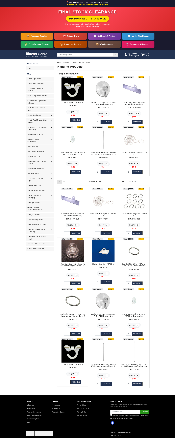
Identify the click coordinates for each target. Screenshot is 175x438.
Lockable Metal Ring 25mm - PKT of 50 (134, 215)
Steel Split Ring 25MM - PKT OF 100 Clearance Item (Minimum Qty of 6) (72, 315)
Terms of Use (81, 405)
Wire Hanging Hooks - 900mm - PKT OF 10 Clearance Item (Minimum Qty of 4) (103, 154)
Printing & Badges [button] (33, 202)
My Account (56, 405)
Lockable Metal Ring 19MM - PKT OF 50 (134, 153)
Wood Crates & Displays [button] (35, 249)
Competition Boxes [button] (34, 115)
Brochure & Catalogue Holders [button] (35, 90)
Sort (122, 182)
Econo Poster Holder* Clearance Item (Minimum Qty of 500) (134, 103)
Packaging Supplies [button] (34, 185)
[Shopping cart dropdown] (145, 55)
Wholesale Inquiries (34, 412)
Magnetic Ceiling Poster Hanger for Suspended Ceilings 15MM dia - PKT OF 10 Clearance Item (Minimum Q (73, 266)
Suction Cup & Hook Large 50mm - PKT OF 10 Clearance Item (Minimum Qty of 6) (103, 104)
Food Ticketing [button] (32, 146)
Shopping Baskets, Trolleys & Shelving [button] (36, 231)
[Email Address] (125, 412)
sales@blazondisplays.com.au (123, 419)
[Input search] (85, 55)
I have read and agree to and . (129, 415)
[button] (132, 55)
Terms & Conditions (131, 415)
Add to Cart (76, 120)
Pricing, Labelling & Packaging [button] (34, 196)
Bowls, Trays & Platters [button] (35, 83)
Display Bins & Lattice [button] (35, 134)
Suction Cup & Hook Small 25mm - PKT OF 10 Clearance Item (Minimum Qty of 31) (73, 154)
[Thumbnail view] (59, 182)
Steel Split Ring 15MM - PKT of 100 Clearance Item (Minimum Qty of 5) (134, 265)
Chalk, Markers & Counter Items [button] (36, 109)
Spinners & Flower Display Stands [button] (36, 238)
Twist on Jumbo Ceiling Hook (73, 102)
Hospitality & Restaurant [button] (35, 168)
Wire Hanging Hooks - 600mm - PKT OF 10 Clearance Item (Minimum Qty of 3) (103, 366)
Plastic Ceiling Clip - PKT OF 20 (103, 264)
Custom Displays (33, 419)
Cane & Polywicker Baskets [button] (37, 96)
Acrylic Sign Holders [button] (34, 79)
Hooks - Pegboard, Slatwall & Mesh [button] (36, 162)
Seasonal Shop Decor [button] (35, 220)
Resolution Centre (58, 412)
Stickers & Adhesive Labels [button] (36, 244)
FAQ (28, 422)
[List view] (64, 182)
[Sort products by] (137, 182)
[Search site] (115, 55)
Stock (40, 67)
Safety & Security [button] (33, 215)
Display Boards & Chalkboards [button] (33, 140)
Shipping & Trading (83, 408)
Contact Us (31, 408)
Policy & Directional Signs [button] (36, 190)
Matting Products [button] (33, 173)
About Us (30, 405)
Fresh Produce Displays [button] (35, 151)
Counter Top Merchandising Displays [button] (37, 121)
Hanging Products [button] (33, 156)
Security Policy (82, 415)
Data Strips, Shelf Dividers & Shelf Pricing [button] (37, 128)
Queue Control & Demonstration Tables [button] (35, 209)
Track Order (56, 408)
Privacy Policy (81, 412)
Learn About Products (34, 415)
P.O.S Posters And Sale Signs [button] (35, 179)
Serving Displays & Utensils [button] (37, 224)
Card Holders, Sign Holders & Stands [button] (36, 102)
